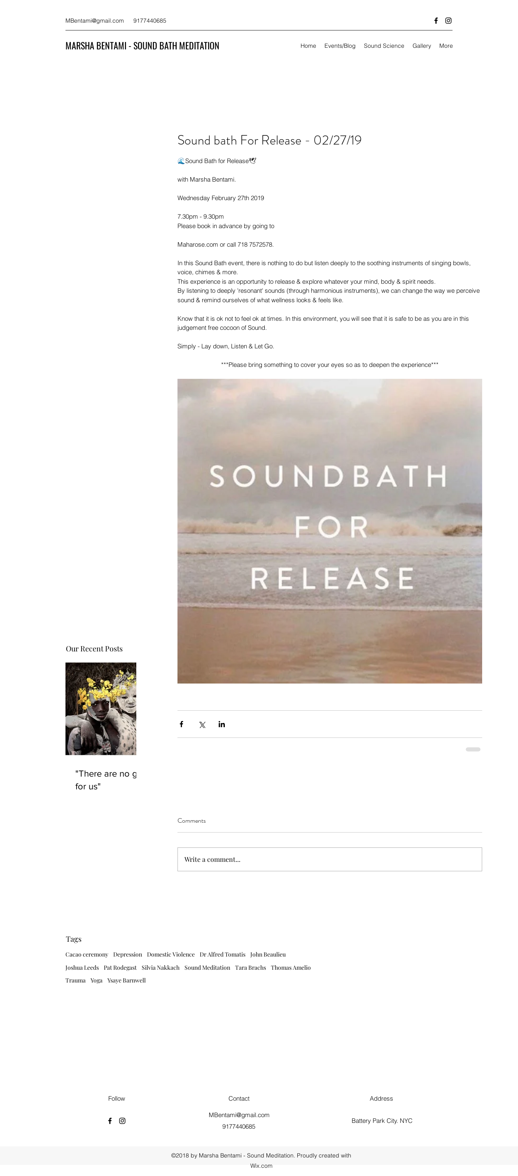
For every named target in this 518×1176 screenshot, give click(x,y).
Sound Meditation (207, 967)
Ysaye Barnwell (126, 980)
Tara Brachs (250, 967)
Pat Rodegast (120, 967)
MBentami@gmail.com (94, 20)
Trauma (75, 980)
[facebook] (436, 20)
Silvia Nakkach (161, 967)
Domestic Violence (171, 954)
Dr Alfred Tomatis (222, 954)
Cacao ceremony (86, 954)
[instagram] (448, 20)
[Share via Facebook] (181, 724)
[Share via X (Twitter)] (201, 724)
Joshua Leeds (82, 967)
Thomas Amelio (291, 967)
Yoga (97, 980)
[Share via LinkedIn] (222, 724)
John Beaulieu (268, 954)
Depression (127, 954)
